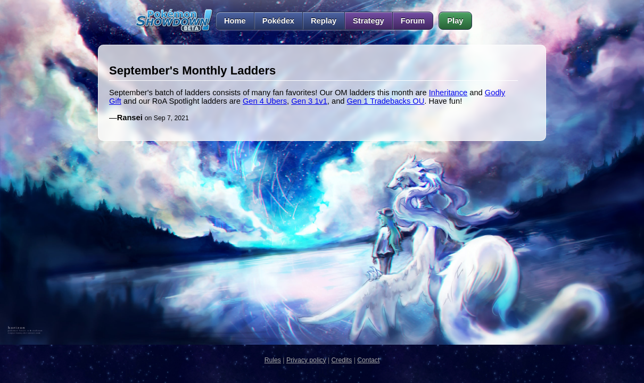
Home (231, 21)
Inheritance (448, 92)
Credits (342, 360)
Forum (413, 20)
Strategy (368, 20)
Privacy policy (306, 360)
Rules (273, 360)
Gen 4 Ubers (265, 101)
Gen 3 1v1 (309, 101)
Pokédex (278, 20)
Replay (323, 20)
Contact (368, 360)
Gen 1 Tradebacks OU (386, 101)
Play (455, 20)
